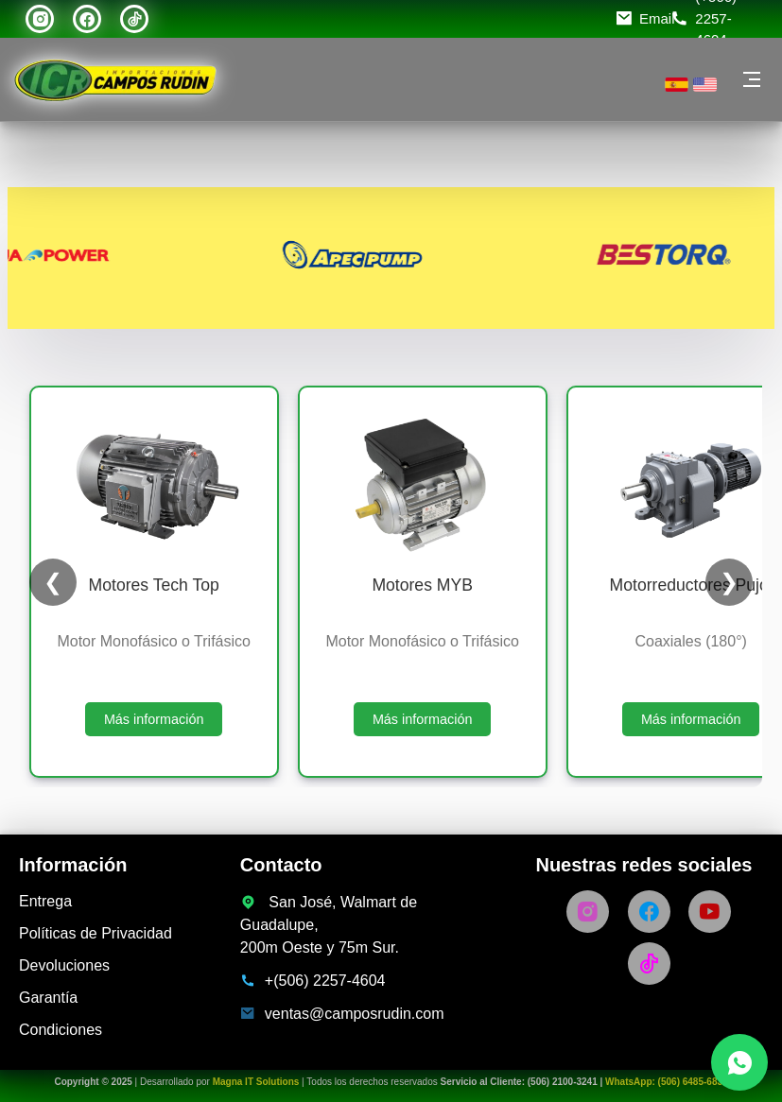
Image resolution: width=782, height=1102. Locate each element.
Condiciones (60, 1030)
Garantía (48, 998)
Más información (154, 719)
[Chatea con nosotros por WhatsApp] (739, 1062)
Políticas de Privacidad (95, 933)
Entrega (45, 901)
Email (657, 18)
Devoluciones (64, 965)
